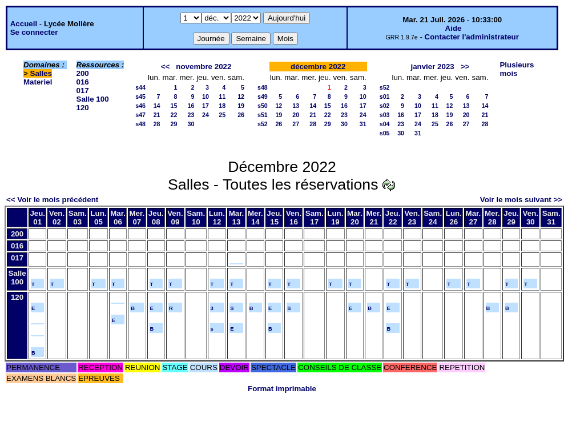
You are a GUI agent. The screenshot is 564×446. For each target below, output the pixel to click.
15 (174, 105)
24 (205, 114)
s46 (140, 105)
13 (295, 105)
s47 (140, 114)
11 (222, 96)
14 (157, 105)
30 (191, 123)
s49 (262, 96)
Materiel (37, 82)
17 (205, 105)
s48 (140, 123)
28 (157, 123)
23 (191, 114)
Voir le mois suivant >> (521, 199)
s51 (262, 114)
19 (240, 105)
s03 (385, 114)
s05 (385, 133)
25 (222, 114)
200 (82, 73)
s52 (262, 123)
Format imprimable (282, 388)
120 (82, 107)
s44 (140, 87)
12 (240, 96)
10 (205, 96)
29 (174, 123)
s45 (140, 96)
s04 (385, 123)
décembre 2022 (318, 66)
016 (82, 82)
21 (157, 114)
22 (174, 114)
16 (191, 105)
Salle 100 (92, 99)
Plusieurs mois (516, 69)
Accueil (23, 23)
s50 (262, 105)
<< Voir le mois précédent (52, 199)
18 (222, 105)
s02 (385, 105)
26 (240, 114)
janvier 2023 (432, 66)
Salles (41, 73)
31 (363, 123)
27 (295, 123)
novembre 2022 (203, 66)
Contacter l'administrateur (472, 37)
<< (165, 66)
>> (465, 66)
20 (295, 114)
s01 (385, 96)
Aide (453, 28)
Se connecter (34, 32)
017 (82, 90)
